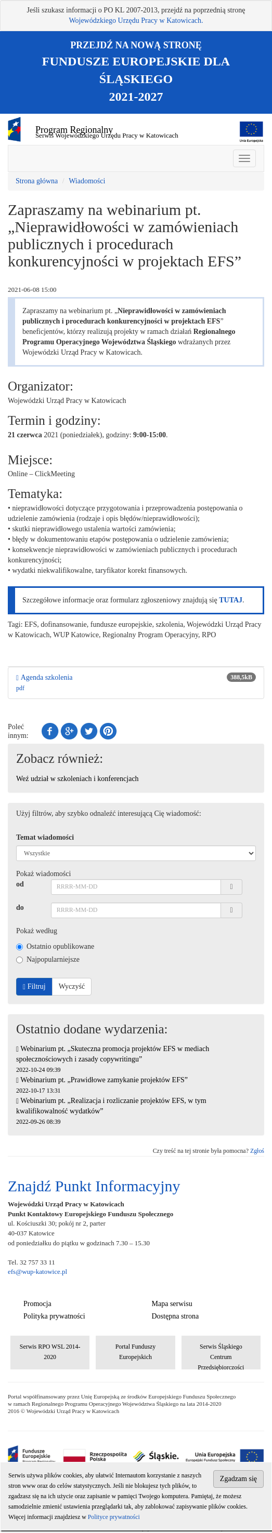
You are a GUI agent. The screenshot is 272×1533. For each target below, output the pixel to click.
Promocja (37, 1304)
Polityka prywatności (54, 1316)
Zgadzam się (238, 1479)
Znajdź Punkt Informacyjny (94, 1185)
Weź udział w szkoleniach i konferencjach (77, 779)
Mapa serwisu (172, 1304)
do (20, 907)
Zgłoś (257, 1150)
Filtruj (34, 987)
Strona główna (37, 181)
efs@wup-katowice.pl (37, 1271)
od (20, 884)
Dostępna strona (175, 1316)
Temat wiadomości (45, 837)
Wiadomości (87, 181)
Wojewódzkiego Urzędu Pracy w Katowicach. (136, 20)
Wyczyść (72, 986)
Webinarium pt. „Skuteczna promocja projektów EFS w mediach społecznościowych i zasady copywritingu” (112, 1059)
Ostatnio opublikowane (55, 946)
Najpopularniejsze (48, 959)
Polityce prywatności (114, 1517)
